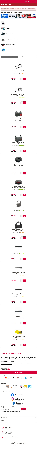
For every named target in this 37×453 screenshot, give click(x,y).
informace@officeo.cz (12, 437)
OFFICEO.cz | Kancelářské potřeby (3, 1)
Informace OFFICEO (4, 414)
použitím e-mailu (9, 411)
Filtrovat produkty (9, 56)
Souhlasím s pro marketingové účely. (11, 411)
